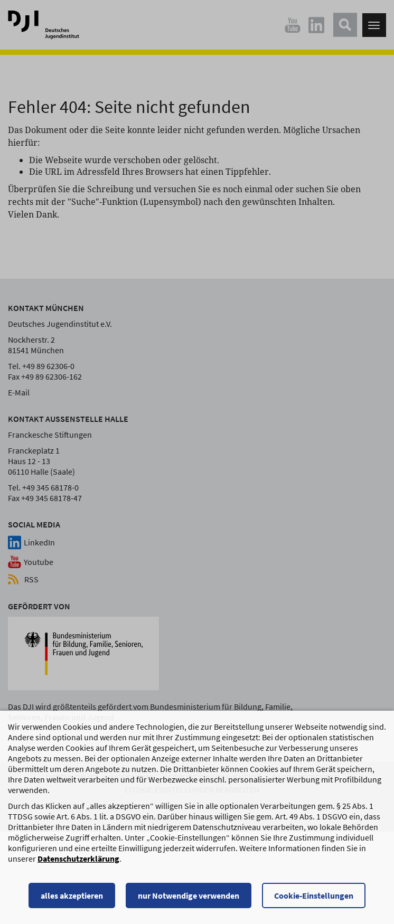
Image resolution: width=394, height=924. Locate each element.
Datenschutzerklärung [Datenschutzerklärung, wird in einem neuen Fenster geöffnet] (78, 859)
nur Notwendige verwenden (188, 896)
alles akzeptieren (72, 896)
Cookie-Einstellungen (313, 896)
